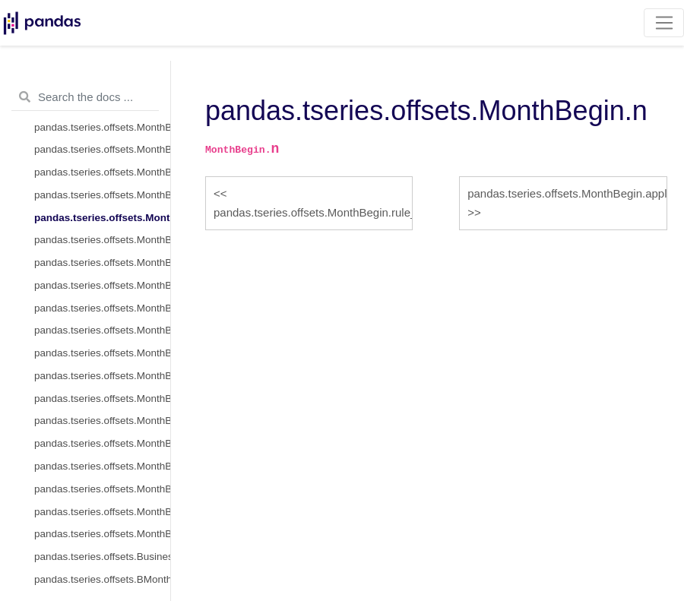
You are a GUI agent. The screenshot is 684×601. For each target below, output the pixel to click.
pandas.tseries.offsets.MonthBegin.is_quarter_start (102, 466)
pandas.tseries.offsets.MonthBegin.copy (102, 285)
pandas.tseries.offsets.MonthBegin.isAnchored (102, 308)
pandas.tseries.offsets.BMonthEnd (102, 579)
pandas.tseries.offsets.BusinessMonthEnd (102, 556)
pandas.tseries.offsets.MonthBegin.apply (102, 239)
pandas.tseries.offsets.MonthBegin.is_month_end (102, 443)
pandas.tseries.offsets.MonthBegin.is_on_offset (102, 375)
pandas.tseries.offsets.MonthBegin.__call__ (102, 398)
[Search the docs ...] (85, 97)
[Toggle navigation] (664, 22)
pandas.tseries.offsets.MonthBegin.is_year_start (102, 511)
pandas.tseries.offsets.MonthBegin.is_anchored (102, 353)
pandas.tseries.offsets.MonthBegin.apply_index (102, 262)
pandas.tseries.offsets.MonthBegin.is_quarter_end (102, 489)
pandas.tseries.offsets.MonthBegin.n (102, 217)
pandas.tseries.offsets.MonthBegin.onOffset (102, 330)
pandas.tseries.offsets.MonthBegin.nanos (102, 149)
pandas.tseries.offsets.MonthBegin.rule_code (102, 195)
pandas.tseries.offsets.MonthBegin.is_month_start (102, 420)
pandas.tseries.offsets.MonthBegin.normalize (102, 172)
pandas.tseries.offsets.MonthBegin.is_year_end (102, 533)
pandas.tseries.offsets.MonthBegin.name (102, 127)
